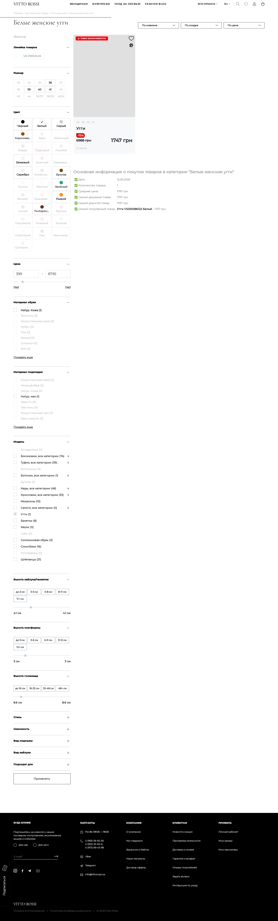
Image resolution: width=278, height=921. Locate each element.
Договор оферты (136, 867)
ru (226, 7)
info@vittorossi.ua (95, 874)
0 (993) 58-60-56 (94, 840)
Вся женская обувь (36, 19)
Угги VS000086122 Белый (134, 215)
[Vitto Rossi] (26, 6)
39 (83, 128)
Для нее (23, 844)
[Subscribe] (54, 856)
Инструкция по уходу (185, 885)
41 (93, 128)
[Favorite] (246, 7)
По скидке (191, 31)
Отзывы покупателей (184, 867)
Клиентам (179, 822)
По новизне (149, 31)
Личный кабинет (228, 831)
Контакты (87, 822)
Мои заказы (225, 840)
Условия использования (29, 910)
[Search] (237, 7)
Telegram (90, 865)
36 (77, 128)
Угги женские (59, 19)
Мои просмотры (228, 849)
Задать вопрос (181, 876)
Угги (80, 134)
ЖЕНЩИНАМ (79, 7)
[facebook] (22, 870)
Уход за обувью (127, 7)
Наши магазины (135, 858)
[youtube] (38, 871)
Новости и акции (182, 831)
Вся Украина (206, 7)
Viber (88, 856)
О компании (133, 831)
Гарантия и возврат (183, 858)
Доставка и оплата (183, 849)
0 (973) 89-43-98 (94, 847)
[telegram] (29, 871)
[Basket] (262, 7)
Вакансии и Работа (137, 849)
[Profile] (254, 7)
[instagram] (15, 871)
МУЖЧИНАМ (101, 7)
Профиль (225, 822)
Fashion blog (155, 7)
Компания (133, 822)
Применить (42, 784)
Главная (18, 19)
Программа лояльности (186, 840)
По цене (233, 31)
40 (88, 128)
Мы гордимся (134, 840)
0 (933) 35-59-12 (94, 844)
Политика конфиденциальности (70, 910)
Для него (43, 844)
